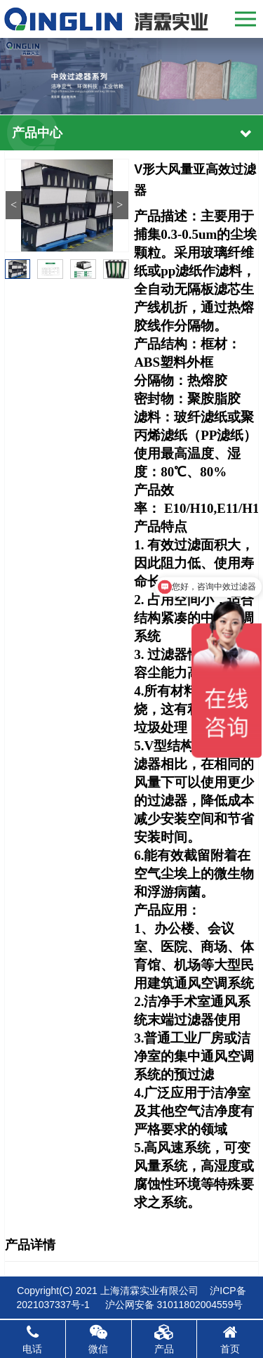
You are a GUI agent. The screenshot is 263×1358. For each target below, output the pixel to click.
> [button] (119, 205)
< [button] (14, 205)
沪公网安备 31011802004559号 (174, 1304)
